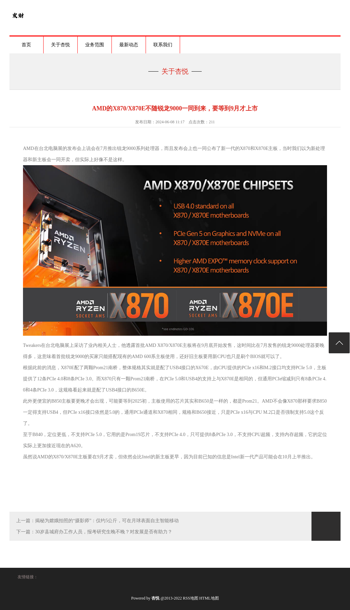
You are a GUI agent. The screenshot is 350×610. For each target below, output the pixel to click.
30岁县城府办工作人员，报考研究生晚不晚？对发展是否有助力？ (103, 531)
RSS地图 (190, 598)
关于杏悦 (60, 44)
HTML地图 (209, 598)
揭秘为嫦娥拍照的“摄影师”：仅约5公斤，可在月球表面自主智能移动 (107, 520)
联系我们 (162, 44)
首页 (26, 44)
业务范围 (94, 44)
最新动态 (128, 44)
